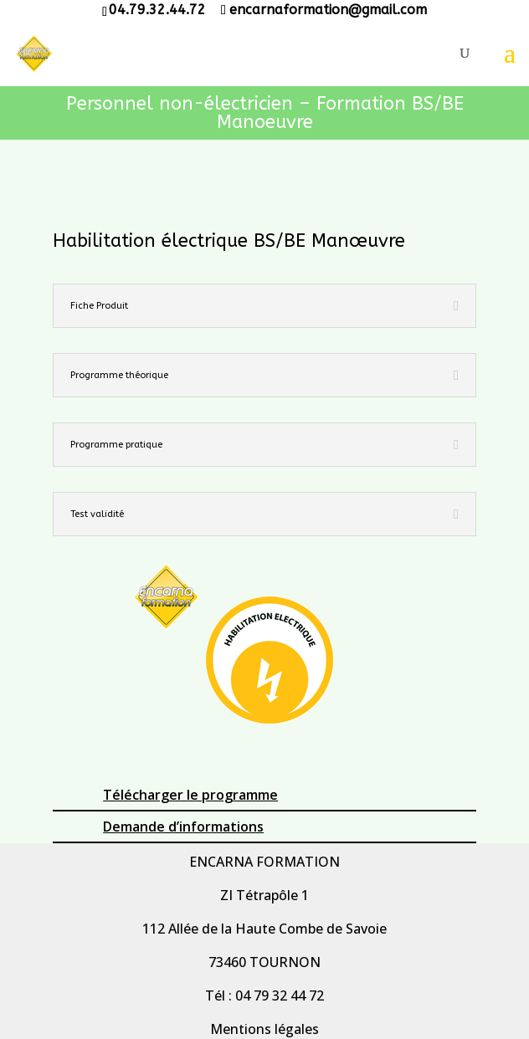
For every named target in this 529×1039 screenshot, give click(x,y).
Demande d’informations (183, 826)
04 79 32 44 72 (279, 995)
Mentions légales (264, 1029)
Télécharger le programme (190, 795)
